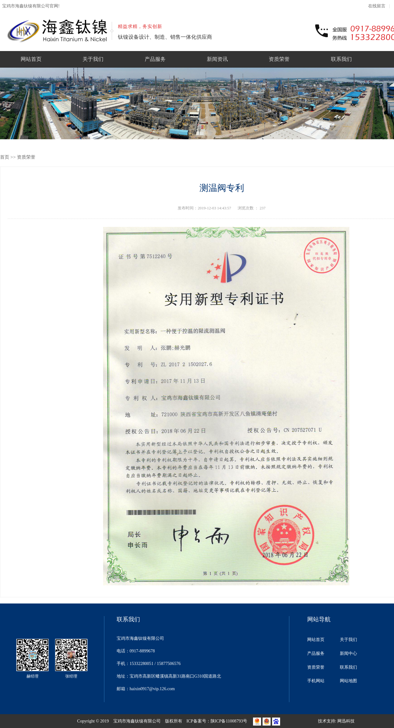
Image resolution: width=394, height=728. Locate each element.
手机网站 (315, 680)
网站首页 (31, 59)
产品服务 (155, 59)
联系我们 (341, 59)
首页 (4, 157)
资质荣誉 (279, 59)
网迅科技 (346, 720)
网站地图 (348, 680)
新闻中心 (348, 653)
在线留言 (376, 6)
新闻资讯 (217, 59)
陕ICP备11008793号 (229, 720)
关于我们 (92, 59)
